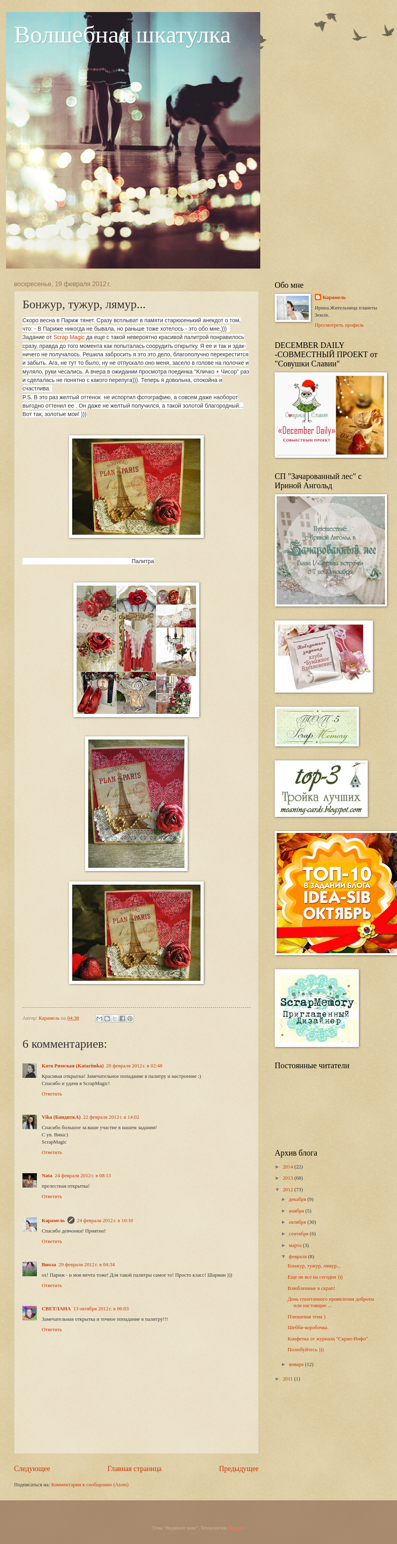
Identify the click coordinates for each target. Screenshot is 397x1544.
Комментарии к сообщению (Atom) (90, 1484)
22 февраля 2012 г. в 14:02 (111, 1117)
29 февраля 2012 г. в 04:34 (87, 1264)
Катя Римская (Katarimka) (73, 1066)
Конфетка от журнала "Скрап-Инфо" (328, 1339)
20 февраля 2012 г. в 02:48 (134, 1066)
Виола (49, 1264)
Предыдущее (239, 1469)
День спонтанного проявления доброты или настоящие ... (331, 1302)
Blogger (236, 1528)
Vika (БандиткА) (61, 1117)
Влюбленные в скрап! (311, 1288)
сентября (299, 1234)
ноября (297, 1211)
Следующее (32, 1469)
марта (296, 1245)
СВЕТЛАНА (56, 1309)
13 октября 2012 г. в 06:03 (101, 1309)
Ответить (52, 1094)
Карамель (53, 1220)
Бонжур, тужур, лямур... (314, 1266)
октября (298, 1222)
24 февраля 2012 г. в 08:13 (83, 1175)
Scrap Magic (69, 337)
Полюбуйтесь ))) (306, 1349)
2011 (288, 1379)
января (297, 1364)
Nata (47, 1175)
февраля (298, 1256)
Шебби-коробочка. (308, 1327)
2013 (288, 1178)
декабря (298, 1199)
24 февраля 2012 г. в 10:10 (105, 1220)
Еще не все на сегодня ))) (315, 1277)
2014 (288, 1167)
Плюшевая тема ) (306, 1317)
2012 (288, 1189)
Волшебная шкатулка (122, 34)
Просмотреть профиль (339, 325)
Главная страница (134, 1469)
